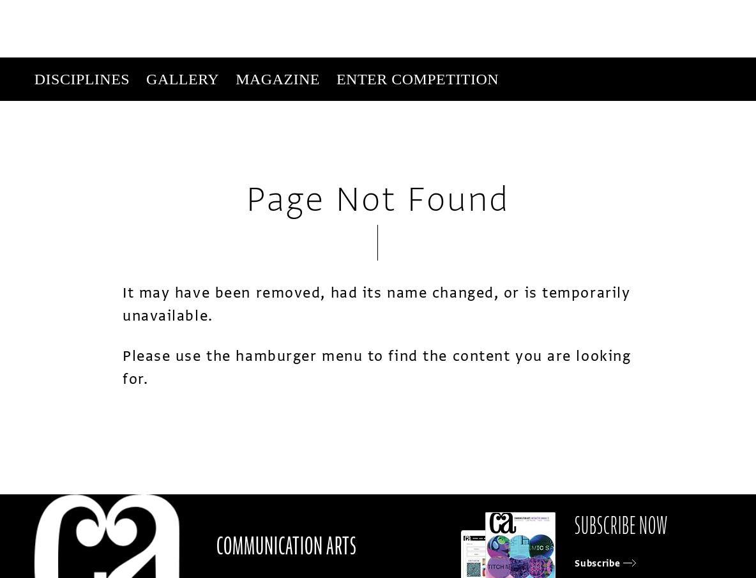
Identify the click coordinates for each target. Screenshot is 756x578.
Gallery (182, 79)
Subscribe (533, 122)
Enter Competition (417, 79)
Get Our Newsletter (613, 122)
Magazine (278, 79)
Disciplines (82, 79)
